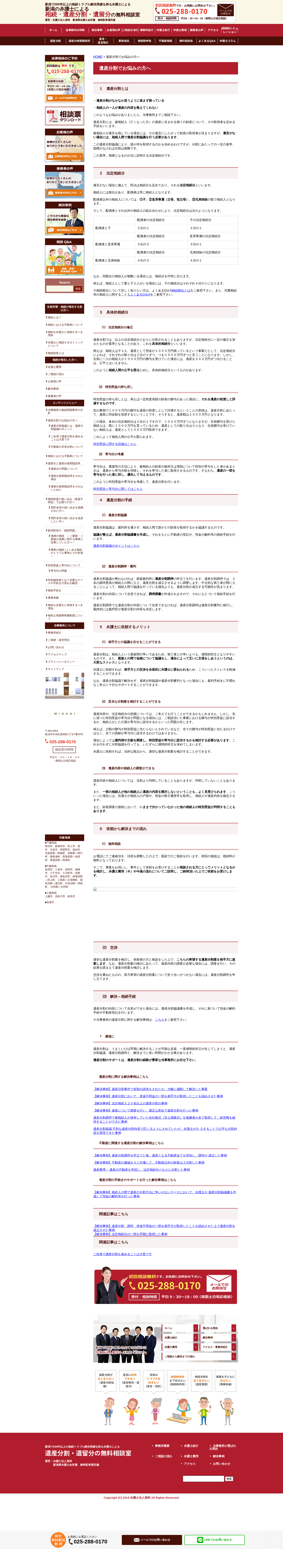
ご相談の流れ (130, 30)
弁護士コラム (227, 41)
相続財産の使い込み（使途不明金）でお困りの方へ (65, 500)
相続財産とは (56, 353)
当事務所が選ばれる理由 (222, 1476)
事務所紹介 (146, 30)
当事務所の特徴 (75, 30)
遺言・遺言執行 (103, 40)
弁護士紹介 (163, 30)
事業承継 (53, 597)
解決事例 (97, 30)
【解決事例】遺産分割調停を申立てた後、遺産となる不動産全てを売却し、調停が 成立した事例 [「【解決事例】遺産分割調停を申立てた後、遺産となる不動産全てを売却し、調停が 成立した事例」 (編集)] (160, 1184)
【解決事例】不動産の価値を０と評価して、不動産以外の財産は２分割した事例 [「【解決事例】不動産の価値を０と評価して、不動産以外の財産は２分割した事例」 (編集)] (148, 1191)
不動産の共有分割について (67, 446)
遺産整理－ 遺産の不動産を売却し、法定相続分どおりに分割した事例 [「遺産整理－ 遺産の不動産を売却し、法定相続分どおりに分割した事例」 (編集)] (141, 1198)
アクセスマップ (57, 654)
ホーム (53, 30)
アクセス (213, 30)
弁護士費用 (180, 30)
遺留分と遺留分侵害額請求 (64, 463)
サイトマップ (56, 669)
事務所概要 (162, 1474)
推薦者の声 (196, 30)
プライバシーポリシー (61, 661)
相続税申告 (144, 41)
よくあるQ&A (206, 41)
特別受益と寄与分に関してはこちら (118, 488)
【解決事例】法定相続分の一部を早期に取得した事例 (130, 1263)
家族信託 (124, 41)
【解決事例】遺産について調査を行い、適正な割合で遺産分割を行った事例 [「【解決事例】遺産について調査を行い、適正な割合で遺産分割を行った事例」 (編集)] (145, 1139)
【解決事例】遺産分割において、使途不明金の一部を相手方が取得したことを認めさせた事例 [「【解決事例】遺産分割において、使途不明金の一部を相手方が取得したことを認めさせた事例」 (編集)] (158, 1125)
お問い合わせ (56, 647)
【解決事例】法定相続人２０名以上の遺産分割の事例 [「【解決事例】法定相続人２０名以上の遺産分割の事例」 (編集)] (130, 1132)
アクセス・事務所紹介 (215, 1376)
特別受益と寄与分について (64, 565)
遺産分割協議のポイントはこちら (116, 545)
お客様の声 (113, 30)
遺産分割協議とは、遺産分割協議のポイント (67, 427)
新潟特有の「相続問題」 (63, 530)
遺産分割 (55, 41)
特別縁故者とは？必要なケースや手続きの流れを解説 (65, 581)
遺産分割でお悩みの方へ (63, 420)
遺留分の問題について (64, 468)
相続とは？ (54, 317)
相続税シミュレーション (230, 30)
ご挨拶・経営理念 (58, 639)
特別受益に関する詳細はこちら (114, 444)
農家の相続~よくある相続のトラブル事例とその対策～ (67, 553)
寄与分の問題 (59, 570)
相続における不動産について (65, 324)
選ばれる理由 (210, 1357)
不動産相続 (165, 41)
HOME (98, 56)
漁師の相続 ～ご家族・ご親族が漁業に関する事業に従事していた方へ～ (67, 539)
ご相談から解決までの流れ (180, 1385)
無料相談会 (186, 41)
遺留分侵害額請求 (79, 41)
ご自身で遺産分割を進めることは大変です (67, 438)
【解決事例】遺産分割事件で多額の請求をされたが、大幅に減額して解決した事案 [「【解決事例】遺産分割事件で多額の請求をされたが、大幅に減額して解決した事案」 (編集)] (150, 1118)
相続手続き (54, 590)
